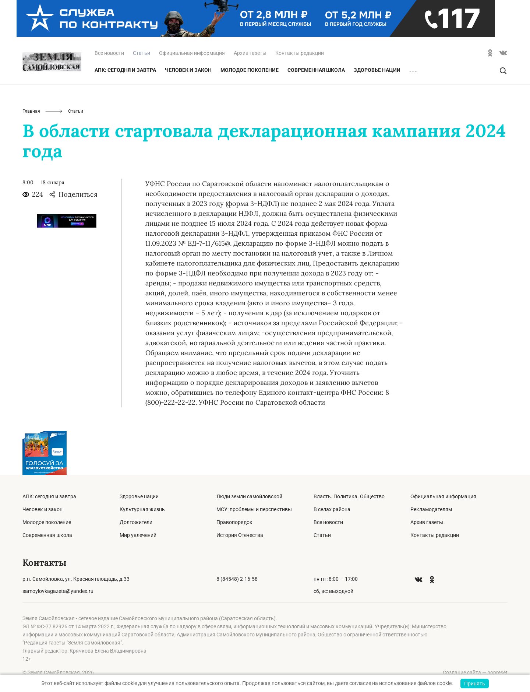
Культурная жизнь (142, 509)
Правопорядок (234, 522)
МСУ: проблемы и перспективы (254, 509)
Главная (31, 111)
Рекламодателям (431, 509)
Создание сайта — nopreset (475, 672)
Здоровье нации (377, 70)
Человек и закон (188, 70)
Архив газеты (250, 53)
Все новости (109, 53)
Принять (474, 683)
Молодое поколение (249, 70)
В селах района (332, 509)
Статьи (322, 535)
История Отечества (239, 535)
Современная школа (316, 70)
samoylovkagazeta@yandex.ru (57, 591)
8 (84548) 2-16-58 (237, 579)
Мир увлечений (138, 535)
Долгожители (136, 522)
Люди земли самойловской (249, 496)
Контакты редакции (299, 53)
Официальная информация (192, 53)
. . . (413, 70)
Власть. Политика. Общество (349, 496)
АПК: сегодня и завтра (125, 70)
